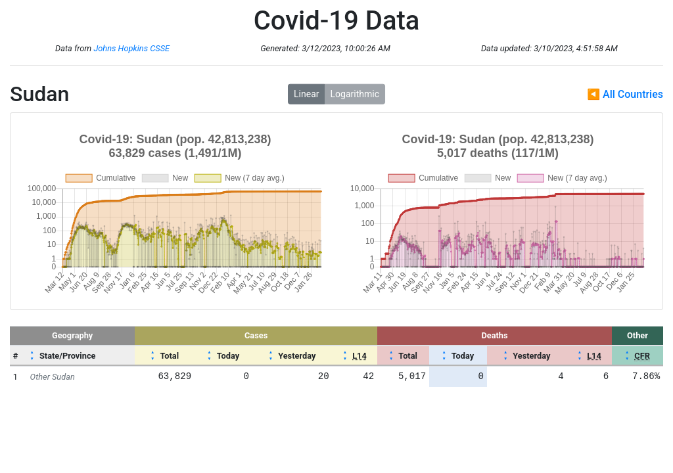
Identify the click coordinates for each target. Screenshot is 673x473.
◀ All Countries (625, 94)
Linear (306, 94)
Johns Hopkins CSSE (131, 48)
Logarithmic (355, 94)
